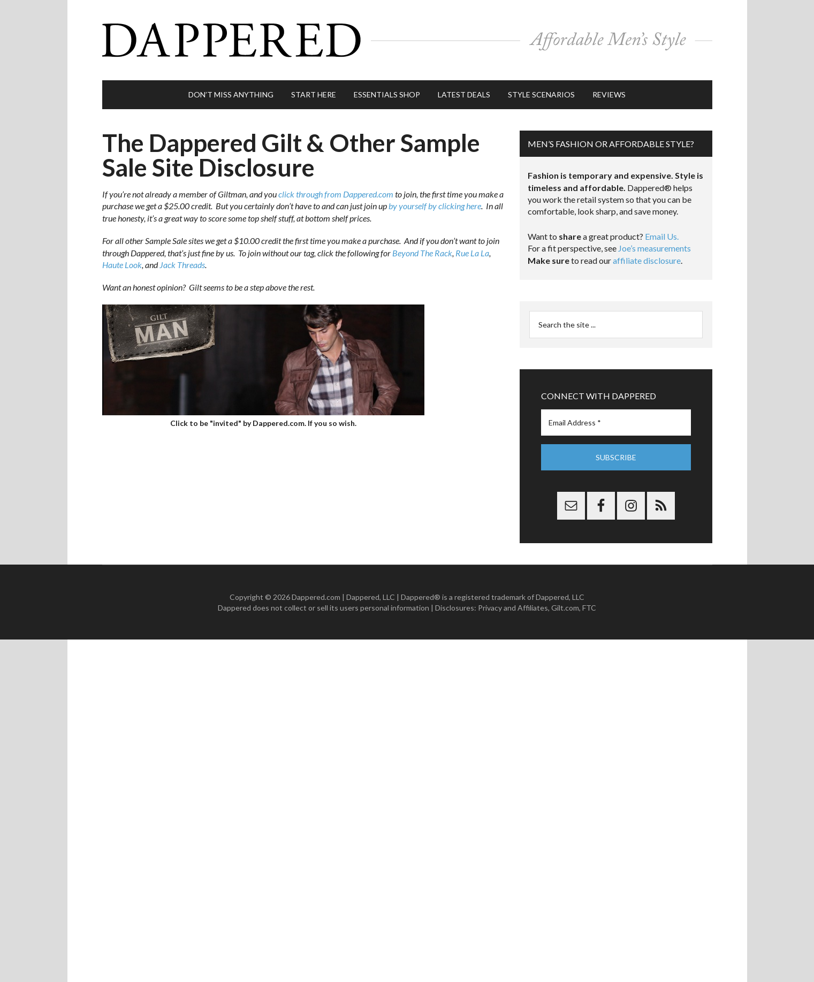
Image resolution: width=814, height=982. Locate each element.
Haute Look (122, 265)
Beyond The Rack (422, 253)
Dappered (407, 40)
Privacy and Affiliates (513, 607)
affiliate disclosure (647, 260)
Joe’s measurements (654, 248)
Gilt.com (565, 607)
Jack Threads (182, 265)
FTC (589, 607)
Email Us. (662, 236)
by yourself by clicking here (435, 206)
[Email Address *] (616, 422)
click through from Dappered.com (335, 194)
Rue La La (472, 253)
